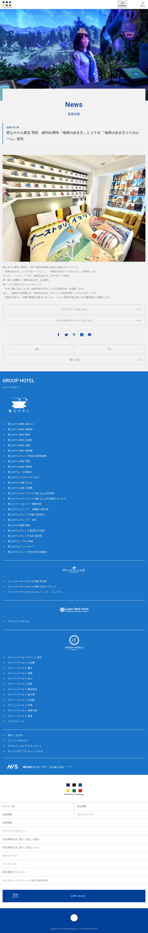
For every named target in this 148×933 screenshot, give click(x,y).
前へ (37, 349)
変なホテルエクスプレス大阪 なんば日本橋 (31, 493)
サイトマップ (10, 855)
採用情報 (7, 822)
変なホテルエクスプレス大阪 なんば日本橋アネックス (37, 498)
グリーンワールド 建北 (20, 668)
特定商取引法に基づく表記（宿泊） (22, 839)
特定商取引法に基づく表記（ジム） (22, 847)
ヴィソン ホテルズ (18, 740)
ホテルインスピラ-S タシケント (25, 745)
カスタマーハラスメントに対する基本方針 (25, 880)
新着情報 (7, 814)
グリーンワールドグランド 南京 (25, 657)
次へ (110, 349)
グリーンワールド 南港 (20, 716)
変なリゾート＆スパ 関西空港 (24, 504)
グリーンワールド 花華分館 (22, 710)
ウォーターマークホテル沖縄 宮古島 (27, 581)
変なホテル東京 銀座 (19, 434)
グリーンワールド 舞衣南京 (22, 689)
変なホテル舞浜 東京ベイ (21, 424)
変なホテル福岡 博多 (19, 525)
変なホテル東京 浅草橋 (20, 450)
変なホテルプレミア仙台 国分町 (25, 535)
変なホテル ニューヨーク (21, 546)
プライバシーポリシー (15, 830)
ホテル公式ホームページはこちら (74, 320)
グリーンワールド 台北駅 (21, 699)
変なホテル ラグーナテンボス (24, 477)
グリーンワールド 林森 (20, 673)
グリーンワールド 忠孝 (20, 683)
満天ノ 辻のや (15, 735)
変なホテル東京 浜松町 (20, 440)
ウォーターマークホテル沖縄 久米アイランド (32, 586)
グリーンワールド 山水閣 (21, 662)
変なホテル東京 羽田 (19, 461)
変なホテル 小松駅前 (20, 472)
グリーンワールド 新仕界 (21, 694)
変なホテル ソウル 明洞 (20, 541)
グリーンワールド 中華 (20, 705)
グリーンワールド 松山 (20, 678)
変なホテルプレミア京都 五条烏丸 (26, 514)
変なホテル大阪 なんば (20, 482)
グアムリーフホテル (18, 621)
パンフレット (10, 863)
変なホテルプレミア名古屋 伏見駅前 (27, 552)
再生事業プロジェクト (15, 872)
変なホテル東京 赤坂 (19, 445)
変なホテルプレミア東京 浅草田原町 (27, 456)
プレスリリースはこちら (74, 309)
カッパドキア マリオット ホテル (25, 751)
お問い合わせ (78, 896)
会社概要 (81, 806)
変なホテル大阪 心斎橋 (20, 487)
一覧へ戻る (74, 359)
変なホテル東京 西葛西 (20, 429)
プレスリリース (85, 814)
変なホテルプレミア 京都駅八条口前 (28, 509)
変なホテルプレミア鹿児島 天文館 (26, 530)
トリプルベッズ (16, 721)
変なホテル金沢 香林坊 (20, 466)
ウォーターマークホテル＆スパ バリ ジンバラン (35, 592)
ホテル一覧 (9, 806)
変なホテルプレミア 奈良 (22, 519)
